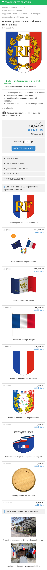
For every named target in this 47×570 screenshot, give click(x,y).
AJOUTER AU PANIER (23, 148)
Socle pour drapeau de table (23, 495)
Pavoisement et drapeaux (12, 11)
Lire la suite (8, 108)
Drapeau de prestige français (23, 340)
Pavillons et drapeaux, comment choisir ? (23, 566)
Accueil (5, 7)
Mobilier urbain (17, 7)
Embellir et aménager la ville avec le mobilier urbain (23, 540)
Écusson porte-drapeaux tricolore (23, 379)
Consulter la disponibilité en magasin (21, 86)
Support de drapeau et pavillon (14, 14)
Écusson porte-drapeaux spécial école (23, 418)
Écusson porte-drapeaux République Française (23, 457)
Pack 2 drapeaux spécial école (23, 262)
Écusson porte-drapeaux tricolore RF (23, 223)
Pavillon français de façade (23, 301)
